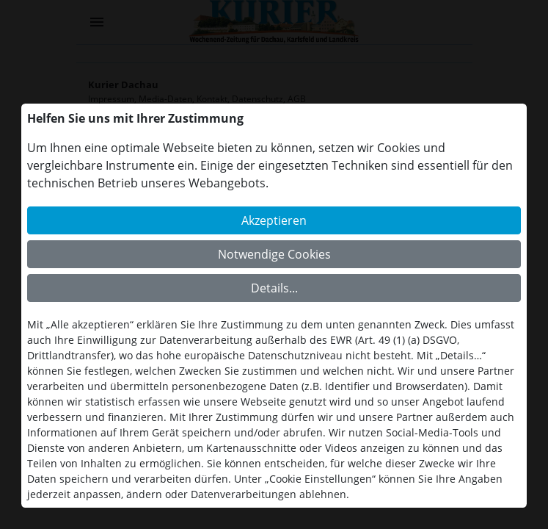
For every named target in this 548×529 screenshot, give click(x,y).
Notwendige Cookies (274, 254)
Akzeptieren (274, 220)
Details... (274, 288)
